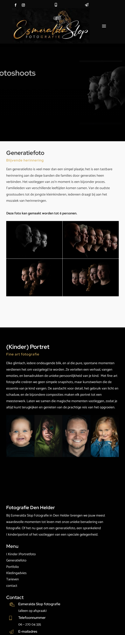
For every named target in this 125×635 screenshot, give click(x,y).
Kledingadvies (16, 573)
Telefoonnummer (32, 617)
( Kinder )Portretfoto (21, 554)
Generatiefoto (16, 560)
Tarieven (12, 579)
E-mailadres (27, 631)
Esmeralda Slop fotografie (39, 604)
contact (11, 586)
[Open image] (34, 240)
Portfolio (12, 567)
